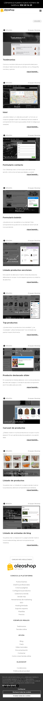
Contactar (21, 653)
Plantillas (21, 611)
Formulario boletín (12, 217)
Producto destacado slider (16, 375)
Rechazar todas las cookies (22, 692)
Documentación (21, 650)
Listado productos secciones (17, 270)
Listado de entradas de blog (17, 533)
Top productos (10, 323)
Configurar (21, 689)
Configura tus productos (21, 591)
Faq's (22, 644)
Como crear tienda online (21, 656)
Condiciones (21, 668)
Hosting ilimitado (21, 605)
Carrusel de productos (14, 428)
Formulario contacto (13, 165)
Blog (21, 641)
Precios (21, 614)
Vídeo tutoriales (21, 647)
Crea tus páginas (21, 588)
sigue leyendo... (32, 72)
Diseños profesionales (21, 585)
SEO (21, 602)
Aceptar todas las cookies (21, 696)
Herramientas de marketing (21, 599)
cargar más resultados (22, 559)
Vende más (21, 597)
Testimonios (9, 60)
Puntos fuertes (21, 582)
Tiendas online (21, 629)
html (5, 112)
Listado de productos (13, 480)
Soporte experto (21, 608)
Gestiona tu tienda (21, 594)
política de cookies (9, 685)
